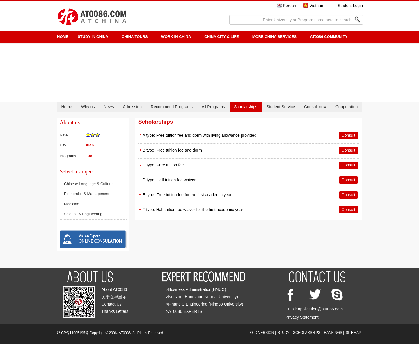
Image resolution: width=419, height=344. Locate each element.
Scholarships (245, 106)
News (109, 106)
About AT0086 (114, 289)
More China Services (274, 36)
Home (66, 106)
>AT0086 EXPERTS (184, 311)
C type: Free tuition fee (163, 165)
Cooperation (346, 106)
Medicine (71, 204)
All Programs (213, 106)
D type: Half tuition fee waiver (169, 180)
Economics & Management (86, 194)
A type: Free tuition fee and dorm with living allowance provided (199, 135)
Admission (132, 106)
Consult (348, 135)
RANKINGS (333, 333)
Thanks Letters (115, 311)
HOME (62, 36)
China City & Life (221, 36)
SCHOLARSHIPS (306, 333)
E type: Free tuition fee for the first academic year (187, 194)
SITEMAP (353, 333)
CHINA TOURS (135, 36)
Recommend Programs (172, 106)
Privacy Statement (302, 317)
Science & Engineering (83, 214)
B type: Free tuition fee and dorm (172, 150)
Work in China (176, 36)
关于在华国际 (114, 296)
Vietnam (316, 5)
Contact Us (112, 304)
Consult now (315, 106)
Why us (88, 106)
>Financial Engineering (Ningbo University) (204, 304)
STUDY (284, 333)
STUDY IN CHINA (93, 36)
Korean (289, 5)
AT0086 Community (328, 36)
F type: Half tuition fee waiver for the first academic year (193, 209)
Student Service (280, 106)
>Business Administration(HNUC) (196, 289)
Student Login (350, 5)
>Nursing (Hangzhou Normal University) (202, 296)
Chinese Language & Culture (88, 184)
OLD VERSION (262, 333)
